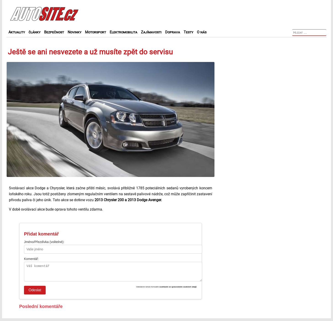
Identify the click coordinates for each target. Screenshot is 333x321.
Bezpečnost (54, 32)
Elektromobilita (123, 32)
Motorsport (95, 32)
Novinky (74, 32)
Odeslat (35, 293)
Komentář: (31, 259)
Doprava (172, 32)
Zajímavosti (151, 32)
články (34, 32)
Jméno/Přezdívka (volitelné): (44, 242)
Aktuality (16, 32)
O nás (201, 32)
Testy (188, 32)
